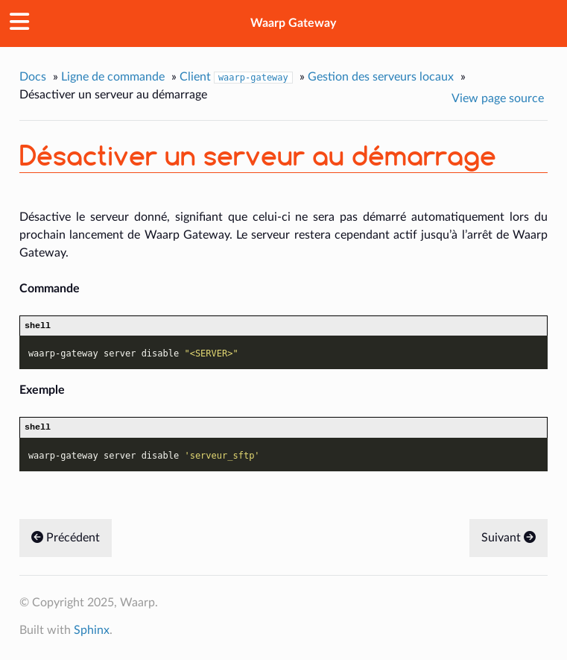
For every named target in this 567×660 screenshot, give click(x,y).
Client (236, 77)
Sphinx (92, 634)
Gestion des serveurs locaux (381, 77)
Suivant (508, 541)
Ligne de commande (113, 77)
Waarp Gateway (293, 23)
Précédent (65, 541)
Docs (32, 77)
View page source (498, 98)
